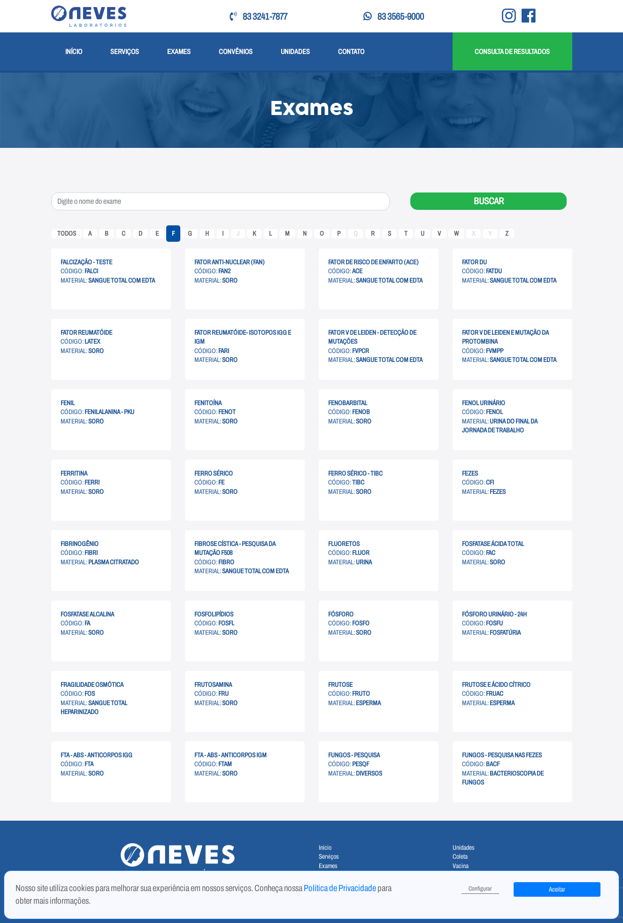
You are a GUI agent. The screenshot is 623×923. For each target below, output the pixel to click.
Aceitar (557, 889)
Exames (179, 51)
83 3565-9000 (393, 17)
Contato (351, 51)
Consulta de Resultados (512, 51)
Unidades (295, 51)
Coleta (460, 856)
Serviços (124, 51)
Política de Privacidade (340, 888)
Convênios (236, 51)
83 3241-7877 (258, 17)
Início (73, 51)
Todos (66, 233)
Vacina (461, 865)
